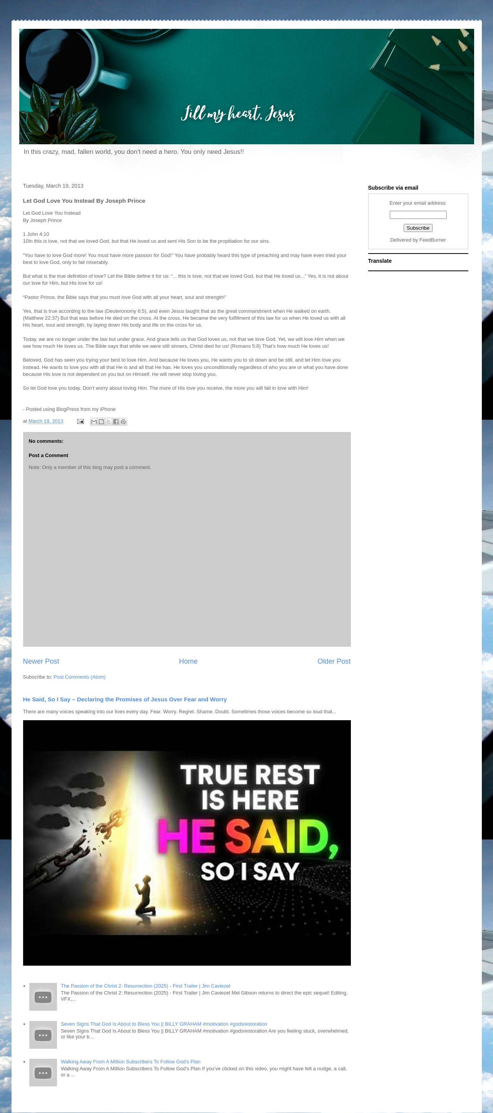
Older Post (334, 661)
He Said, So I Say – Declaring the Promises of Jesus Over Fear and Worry (125, 699)
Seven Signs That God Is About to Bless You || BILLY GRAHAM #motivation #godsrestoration (164, 1024)
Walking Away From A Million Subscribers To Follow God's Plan (131, 1062)
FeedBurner (432, 240)
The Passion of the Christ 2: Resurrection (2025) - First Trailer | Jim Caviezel (145, 986)
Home (188, 661)
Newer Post (41, 661)
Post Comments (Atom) (80, 677)
